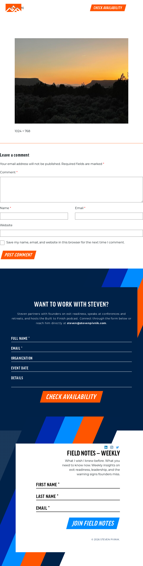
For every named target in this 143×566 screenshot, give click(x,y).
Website (6, 225)
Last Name (47, 496)
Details (17, 378)
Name (5, 208)
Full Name (20, 339)
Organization (22, 358)
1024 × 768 (22, 131)
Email (80, 208)
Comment (9, 172)
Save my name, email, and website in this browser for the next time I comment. (65, 242)
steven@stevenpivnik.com (86, 323)
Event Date (20, 368)
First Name (48, 485)
